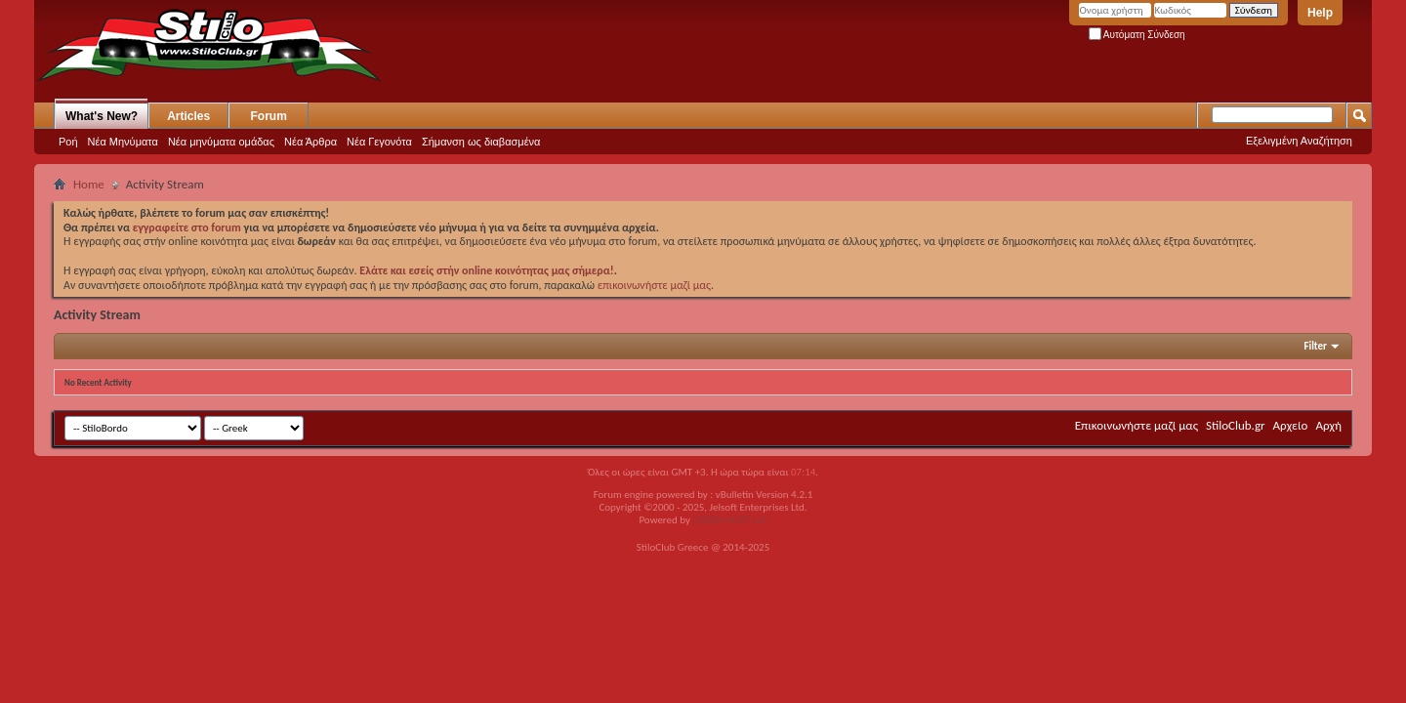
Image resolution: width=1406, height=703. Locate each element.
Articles (188, 116)
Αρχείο (1290, 425)
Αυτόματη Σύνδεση (1137, 34)
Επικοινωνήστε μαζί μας (1136, 425)
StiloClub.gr (1235, 425)
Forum (269, 116)
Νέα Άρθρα (310, 141)
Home (88, 184)
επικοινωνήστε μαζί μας (654, 285)
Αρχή (1328, 425)
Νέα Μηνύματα (123, 141)
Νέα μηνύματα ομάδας (221, 141)
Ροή (68, 141)
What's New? (101, 116)
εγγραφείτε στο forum (188, 227)
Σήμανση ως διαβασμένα (481, 141)
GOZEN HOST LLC (730, 520)
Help (1320, 13)
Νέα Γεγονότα (379, 141)
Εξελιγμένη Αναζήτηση (1299, 140)
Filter (1315, 346)
